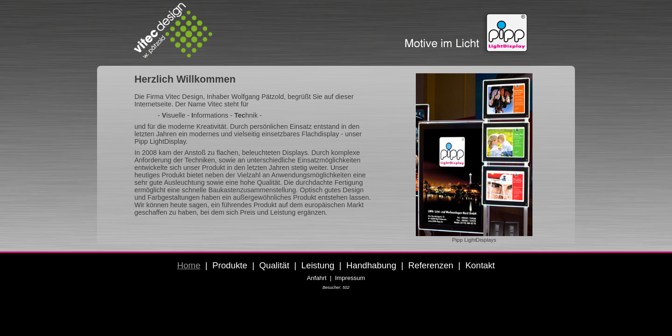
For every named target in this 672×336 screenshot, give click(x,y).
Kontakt (480, 265)
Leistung (318, 265)
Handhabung (371, 265)
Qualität (274, 265)
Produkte (229, 265)
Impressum (350, 277)
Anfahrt (317, 277)
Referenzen (431, 265)
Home (188, 265)
